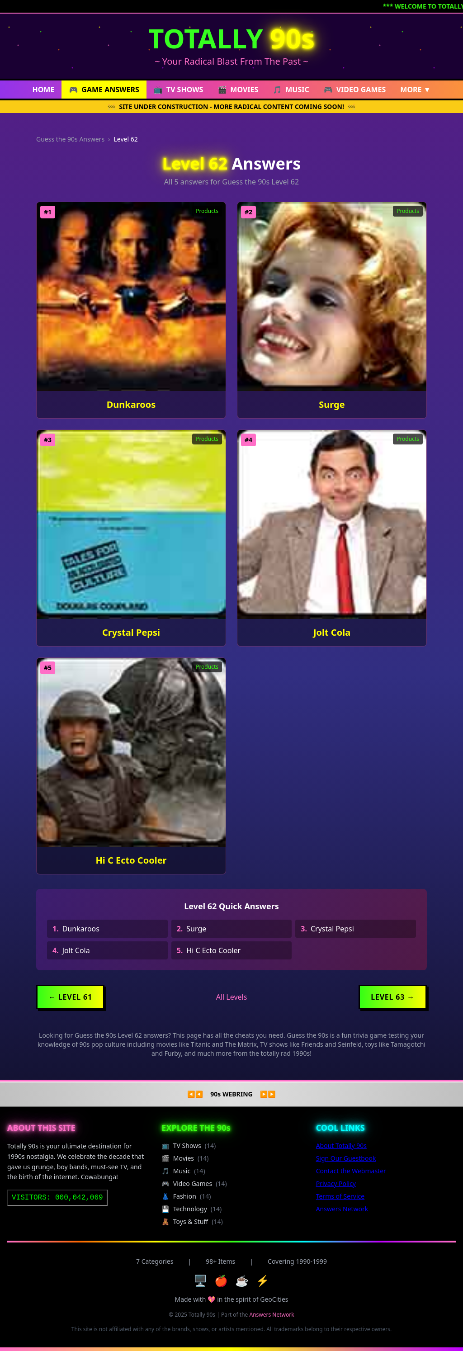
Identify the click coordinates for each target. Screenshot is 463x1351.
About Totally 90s (341, 1145)
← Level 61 (70, 997)
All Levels (231, 997)
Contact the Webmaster (351, 1171)
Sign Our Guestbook (346, 1158)
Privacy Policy (336, 1183)
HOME (43, 89)
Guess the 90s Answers (70, 139)
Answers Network (342, 1209)
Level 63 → (393, 997)
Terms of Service (340, 1196)
